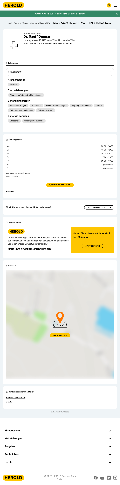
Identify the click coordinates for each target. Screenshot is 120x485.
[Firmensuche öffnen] (109, 5)
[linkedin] (109, 477)
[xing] (115, 477)
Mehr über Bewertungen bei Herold (29, 249)
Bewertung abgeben (32, 33)
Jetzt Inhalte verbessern (99, 207)
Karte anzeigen (60, 335)
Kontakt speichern (15, 398)
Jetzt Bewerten (92, 246)
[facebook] (96, 477)
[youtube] (102, 477)
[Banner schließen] (116, 13)
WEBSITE (10, 191)
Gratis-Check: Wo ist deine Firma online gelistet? (60, 13)
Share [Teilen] (9, 402)
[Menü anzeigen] (115, 5)
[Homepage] (13, 5)
